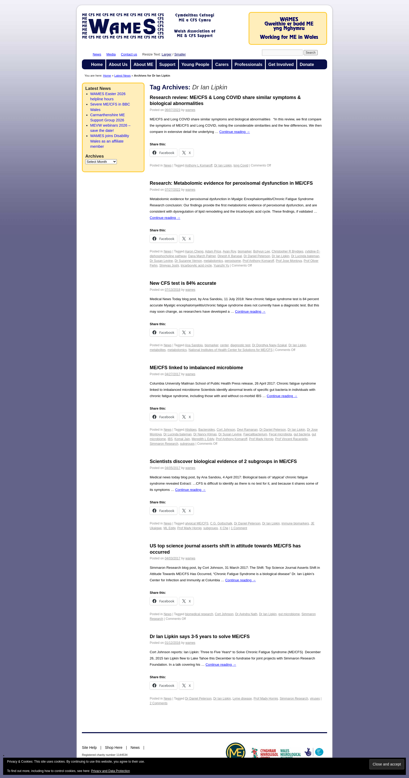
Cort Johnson (225, 429)
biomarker (244, 251)
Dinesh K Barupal (230, 256)
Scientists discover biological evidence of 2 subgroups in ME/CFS (223, 461)
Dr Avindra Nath (246, 614)
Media (111, 54)
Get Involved (281, 64)
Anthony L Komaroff (198, 165)
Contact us (129, 54)
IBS (170, 439)
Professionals (248, 64)
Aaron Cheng (194, 251)
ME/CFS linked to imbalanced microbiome (196, 367)
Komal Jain (182, 439)
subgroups (187, 444)
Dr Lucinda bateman (305, 256)
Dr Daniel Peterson (257, 256)
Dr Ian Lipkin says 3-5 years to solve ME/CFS (200, 636)
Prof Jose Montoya (289, 261)
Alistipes (191, 429)
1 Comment (239, 528)
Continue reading (234, 132)
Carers (221, 64)
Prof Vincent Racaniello (291, 439)
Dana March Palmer (202, 256)
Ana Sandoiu (194, 345)
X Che (224, 528)
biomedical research (199, 614)
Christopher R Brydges (287, 251)
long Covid (240, 165)
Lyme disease (242, 698)
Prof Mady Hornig (261, 439)
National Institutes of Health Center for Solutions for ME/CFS (231, 350)
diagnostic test (240, 345)
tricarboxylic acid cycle (196, 265)
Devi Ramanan (247, 429)
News (97, 54)
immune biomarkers (295, 523)
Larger (167, 54)
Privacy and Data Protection (110, 771)
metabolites (158, 350)
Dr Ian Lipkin (223, 165)
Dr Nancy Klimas (204, 434)
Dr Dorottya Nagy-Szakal (269, 345)
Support (167, 64)
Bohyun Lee (261, 251)
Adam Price (213, 251)
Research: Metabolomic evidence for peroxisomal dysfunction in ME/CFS (231, 183)
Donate (307, 64)
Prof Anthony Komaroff (258, 261)
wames (190, 110)
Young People (195, 64)
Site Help (89, 747)
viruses (315, 698)
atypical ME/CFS (196, 523)
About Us (118, 64)
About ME (143, 64)
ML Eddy (170, 528)
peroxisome (233, 261)
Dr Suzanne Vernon (188, 261)
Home (97, 64)
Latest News (122, 75)
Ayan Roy (229, 251)
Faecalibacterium (255, 434)
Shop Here (113, 747)
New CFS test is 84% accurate (183, 283)
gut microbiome (289, 614)
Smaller (180, 54)
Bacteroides (206, 429)
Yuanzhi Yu (221, 265)
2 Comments (158, 703)
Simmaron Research (164, 444)
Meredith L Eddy (203, 439)
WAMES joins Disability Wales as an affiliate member (109, 141)
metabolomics (213, 261)
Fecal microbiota (280, 434)
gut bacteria (302, 434)
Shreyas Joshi (169, 265)
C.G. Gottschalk (221, 523)
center (224, 345)
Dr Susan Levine (161, 261)
